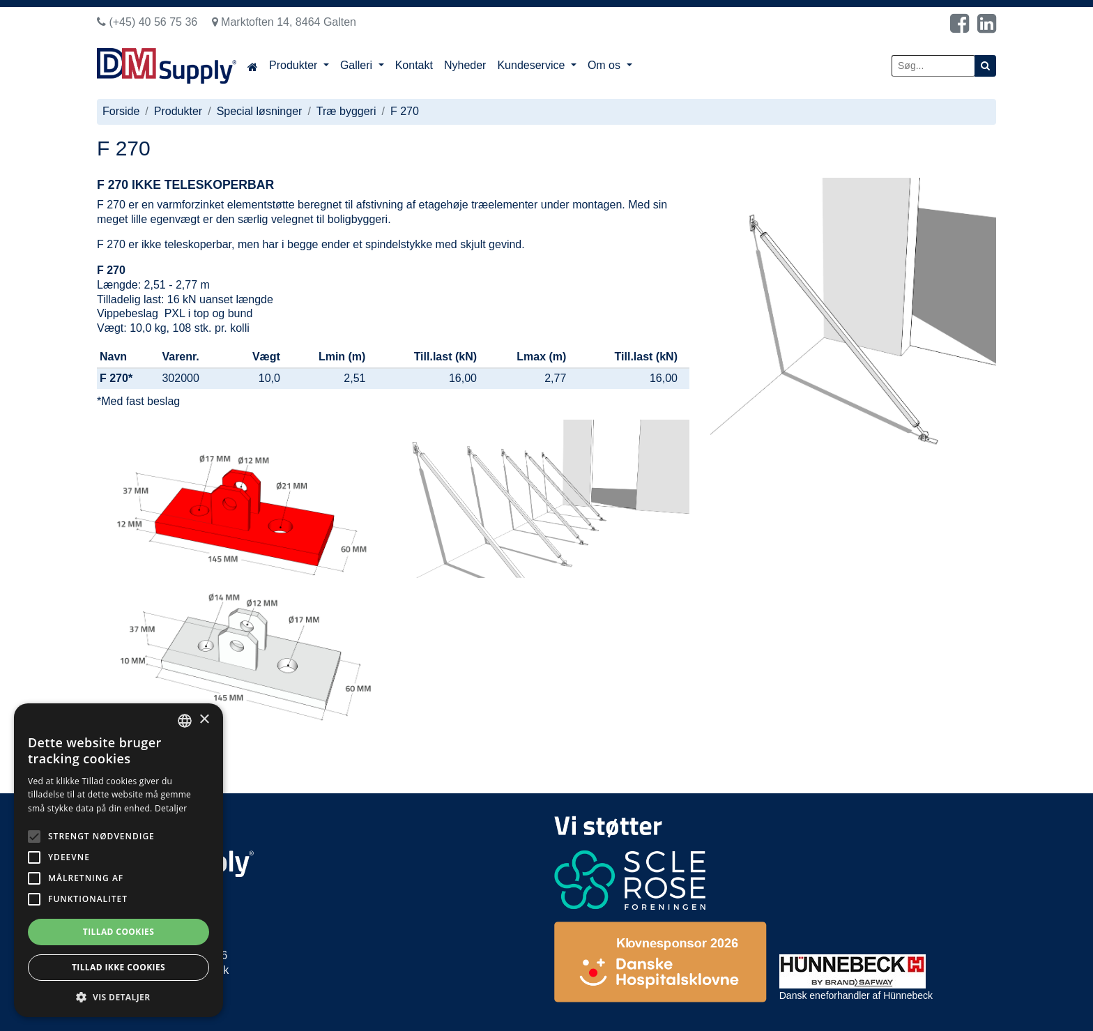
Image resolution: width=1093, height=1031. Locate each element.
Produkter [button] (295, 65)
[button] (118, 996)
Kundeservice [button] (532, 65)
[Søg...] (933, 66)
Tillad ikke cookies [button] (118, 967)
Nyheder (465, 65)
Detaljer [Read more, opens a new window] (171, 808)
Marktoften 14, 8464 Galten (284, 22)
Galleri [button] (358, 65)
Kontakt (414, 65)
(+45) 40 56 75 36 (147, 22)
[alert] (118, 860)
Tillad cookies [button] (118, 932)
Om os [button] (606, 65)
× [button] (204, 720)
